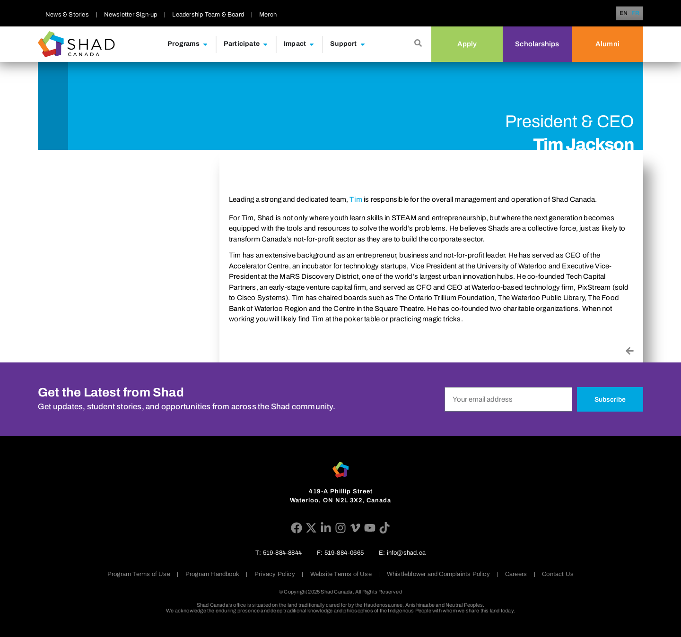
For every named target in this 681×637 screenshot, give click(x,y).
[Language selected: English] (631, 13)
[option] (635, 13)
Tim (355, 199)
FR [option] (635, 13)
